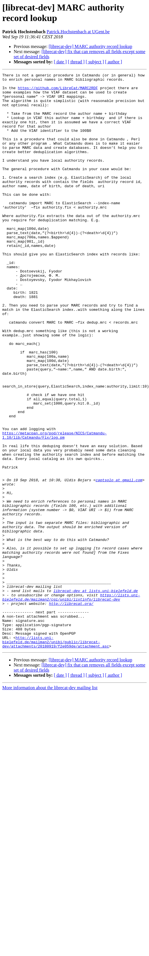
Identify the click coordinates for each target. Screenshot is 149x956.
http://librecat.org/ (71, 710)
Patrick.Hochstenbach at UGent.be (78, 31)
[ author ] (113, 61)
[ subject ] (95, 61)
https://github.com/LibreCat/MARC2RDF (58, 91)
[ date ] (60, 61)
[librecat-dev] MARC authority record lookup (90, 46)
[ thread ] (76, 61)
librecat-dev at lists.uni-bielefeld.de (95, 694)
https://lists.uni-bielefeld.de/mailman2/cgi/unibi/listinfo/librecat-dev (71, 702)
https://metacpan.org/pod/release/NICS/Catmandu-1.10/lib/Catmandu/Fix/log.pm (54, 508)
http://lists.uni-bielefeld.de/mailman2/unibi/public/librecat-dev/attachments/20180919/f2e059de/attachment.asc (55, 756)
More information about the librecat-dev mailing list (49, 802)
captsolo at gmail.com (119, 561)
